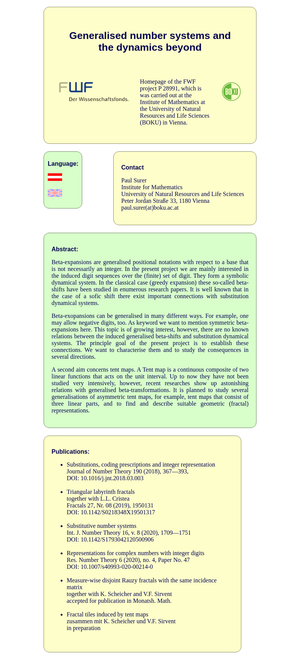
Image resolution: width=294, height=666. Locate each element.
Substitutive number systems (101, 526)
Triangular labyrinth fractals (101, 492)
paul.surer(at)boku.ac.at (149, 207)
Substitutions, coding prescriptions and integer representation (141, 464)
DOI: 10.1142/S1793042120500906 (110, 539)
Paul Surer (134, 180)
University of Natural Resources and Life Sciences (182, 194)
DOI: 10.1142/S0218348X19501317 (111, 512)
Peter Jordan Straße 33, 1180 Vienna (165, 201)
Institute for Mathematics (152, 187)
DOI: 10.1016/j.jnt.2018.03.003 (105, 478)
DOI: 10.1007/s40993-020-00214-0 (110, 566)
